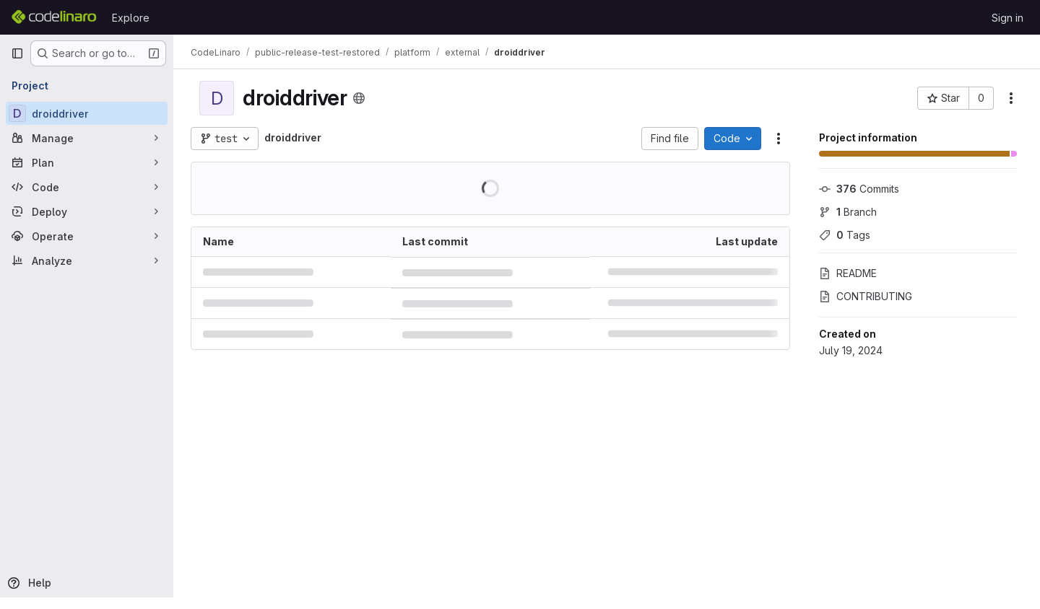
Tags (844, 235)
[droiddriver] (87, 113)
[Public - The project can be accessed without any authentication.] (359, 98)
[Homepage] (54, 17)
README (848, 273)
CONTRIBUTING (865, 296)
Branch (848, 212)
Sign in (1007, 18)
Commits (859, 189)
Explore (131, 18)
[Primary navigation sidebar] (17, 53)
